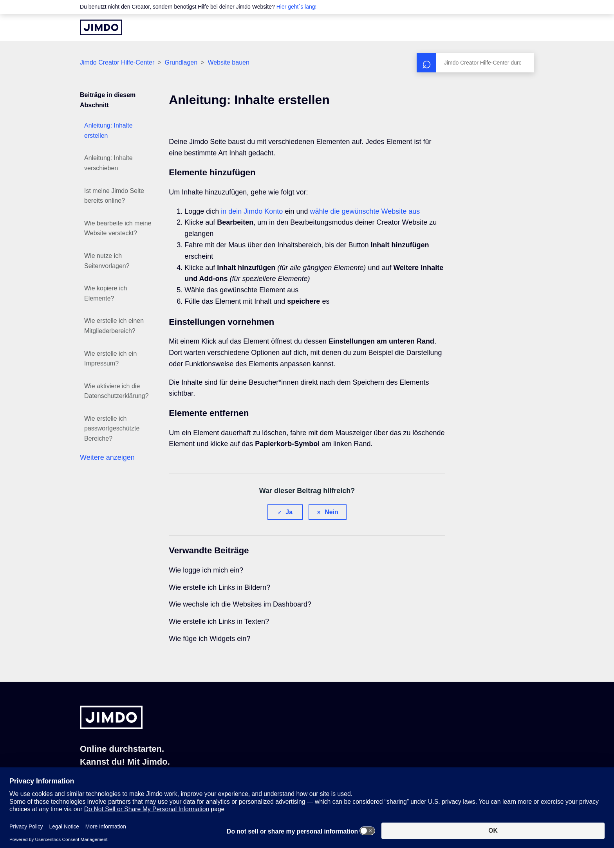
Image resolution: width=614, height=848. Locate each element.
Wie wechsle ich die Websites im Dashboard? (240, 604)
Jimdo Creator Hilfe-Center (117, 62)
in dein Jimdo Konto (252, 211)
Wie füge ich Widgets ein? (209, 639)
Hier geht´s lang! (296, 7)
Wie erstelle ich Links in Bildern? (219, 587)
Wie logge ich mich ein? (206, 570)
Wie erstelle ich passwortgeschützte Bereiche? (111, 428)
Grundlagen (181, 62)
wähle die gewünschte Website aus (365, 211)
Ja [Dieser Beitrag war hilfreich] (289, 512)
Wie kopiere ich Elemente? (105, 293)
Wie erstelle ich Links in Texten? (219, 621)
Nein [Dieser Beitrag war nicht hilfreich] (331, 512)
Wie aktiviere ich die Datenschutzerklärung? (116, 391)
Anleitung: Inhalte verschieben (108, 163)
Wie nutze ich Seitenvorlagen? (107, 260)
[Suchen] (475, 62)
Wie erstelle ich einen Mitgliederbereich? (114, 325)
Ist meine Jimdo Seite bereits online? (114, 195)
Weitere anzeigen (107, 457)
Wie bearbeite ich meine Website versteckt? (118, 228)
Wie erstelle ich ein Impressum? (110, 358)
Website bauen (228, 62)
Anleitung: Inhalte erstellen (108, 130)
